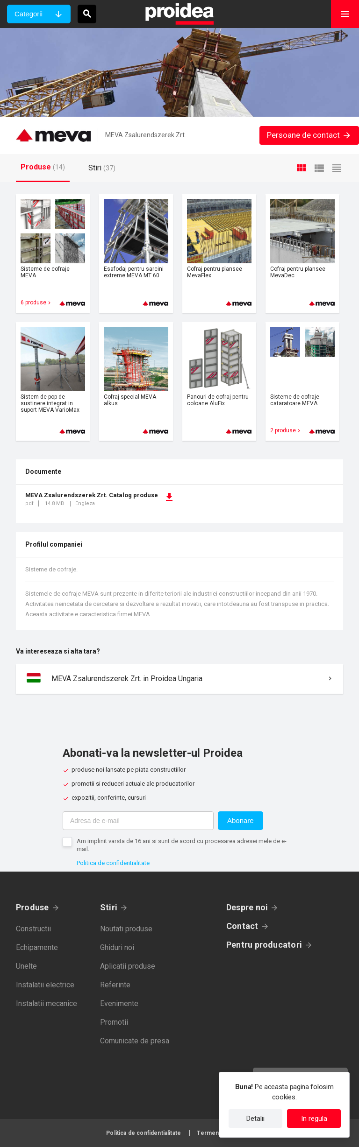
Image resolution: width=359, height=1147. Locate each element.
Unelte (26, 966)
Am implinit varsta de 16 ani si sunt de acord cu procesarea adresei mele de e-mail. (182, 844)
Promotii (114, 1022)
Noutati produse (126, 928)
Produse (32, 907)
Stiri (108, 907)
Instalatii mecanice (46, 1003)
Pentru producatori (264, 945)
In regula (314, 1118)
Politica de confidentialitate (113, 862)
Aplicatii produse (127, 966)
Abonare (240, 820)
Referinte (115, 984)
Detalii (255, 1118)
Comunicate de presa (134, 1040)
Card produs (53, 253)
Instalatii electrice (45, 984)
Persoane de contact (309, 135)
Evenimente (119, 1003)
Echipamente (37, 947)
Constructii (33, 928)
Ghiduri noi (117, 947)
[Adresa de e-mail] (138, 820)
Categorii (28, 14)
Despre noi (247, 907)
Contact (242, 926)
